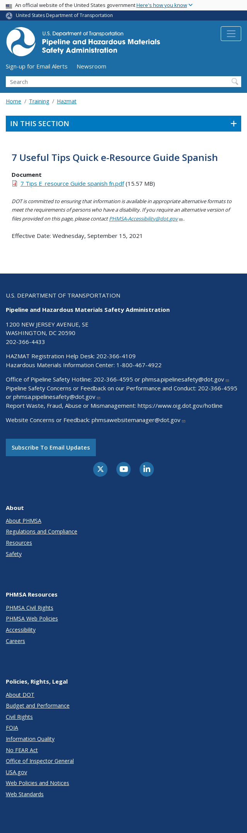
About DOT (20, 694)
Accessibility (21, 629)
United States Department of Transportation (64, 15)
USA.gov (16, 772)
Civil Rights (19, 716)
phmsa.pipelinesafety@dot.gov (186, 379)
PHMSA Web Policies (32, 618)
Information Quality (30, 738)
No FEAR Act (22, 750)
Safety (14, 554)
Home (13, 101)
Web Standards (25, 794)
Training (39, 101)
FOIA (12, 727)
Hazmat (67, 101)
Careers (15, 641)
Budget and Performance (38, 705)
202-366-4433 (25, 342)
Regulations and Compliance (41, 531)
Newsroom (91, 66)
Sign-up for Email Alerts (37, 66)
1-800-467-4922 (139, 365)
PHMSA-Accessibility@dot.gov (146, 218)
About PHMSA (23, 520)
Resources (19, 542)
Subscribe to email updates (51, 447)
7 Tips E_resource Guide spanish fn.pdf (72, 183)
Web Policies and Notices (37, 783)
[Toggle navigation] (231, 33)
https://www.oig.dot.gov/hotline (180, 405)
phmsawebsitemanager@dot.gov (139, 420)
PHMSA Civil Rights (29, 607)
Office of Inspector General (40, 761)
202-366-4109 (116, 356)
